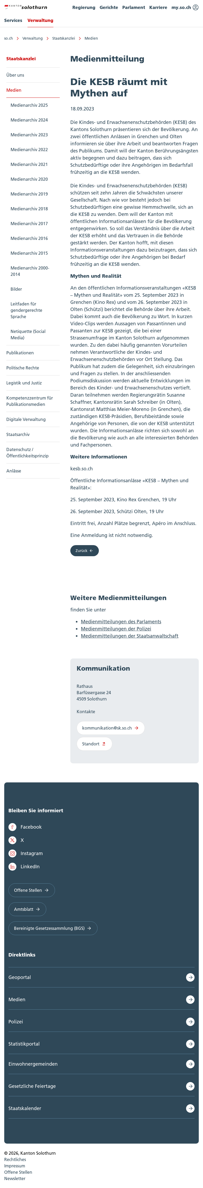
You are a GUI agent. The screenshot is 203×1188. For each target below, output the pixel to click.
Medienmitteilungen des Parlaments (121, 622)
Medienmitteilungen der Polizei (116, 629)
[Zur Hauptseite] (25, 6)
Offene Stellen (31, 890)
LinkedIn (24, 867)
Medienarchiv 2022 (29, 149)
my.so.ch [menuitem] (185, 7)
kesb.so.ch (81, 469)
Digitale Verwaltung (26, 419)
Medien (91, 38)
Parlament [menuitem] (133, 7)
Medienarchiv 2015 (29, 253)
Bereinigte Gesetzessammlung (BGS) (53, 928)
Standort (94, 744)
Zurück (85, 550)
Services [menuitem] (13, 20)
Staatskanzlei (63, 38)
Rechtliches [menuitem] (15, 1159)
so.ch (8, 38)
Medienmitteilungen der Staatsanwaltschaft (129, 636)
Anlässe (13, 471)
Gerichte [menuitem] (109, 7)
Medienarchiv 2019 (29, 194)
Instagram (25, 853)
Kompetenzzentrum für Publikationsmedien (29, 401)
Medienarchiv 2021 (29, 164)
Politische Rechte (22, 367)
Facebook (25, 827)
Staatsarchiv (18, 434)
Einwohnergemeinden (33, 1064)
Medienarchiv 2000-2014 (30, 271)
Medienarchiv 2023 (29, 134)
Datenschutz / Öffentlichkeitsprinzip (27, 452)
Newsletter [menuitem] (14, 1178)
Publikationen (20, 352)
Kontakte (86, 711)
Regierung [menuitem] (83, 7)
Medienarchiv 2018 (29, 208)
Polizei (15, 1022)
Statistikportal (24, 1044)
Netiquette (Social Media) (28, 334)
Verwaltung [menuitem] (40, 20)
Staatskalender (24, 1108)
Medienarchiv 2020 (29, 179)
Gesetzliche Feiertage (32, 1086)
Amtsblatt (27, 909)
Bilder (16, 289)
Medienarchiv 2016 (29, 238)
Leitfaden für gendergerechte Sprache (26, 310)
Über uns (15, 75)
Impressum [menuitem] (14, 1165)
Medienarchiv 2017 (29, 223)
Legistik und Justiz (24, 383)
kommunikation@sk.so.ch (110, 728)
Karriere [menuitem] (158, 7)
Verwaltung (32, 38)
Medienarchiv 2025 (29, 105)
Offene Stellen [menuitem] (18, 1172)
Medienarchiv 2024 (29, 120)
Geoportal (19, 977)
